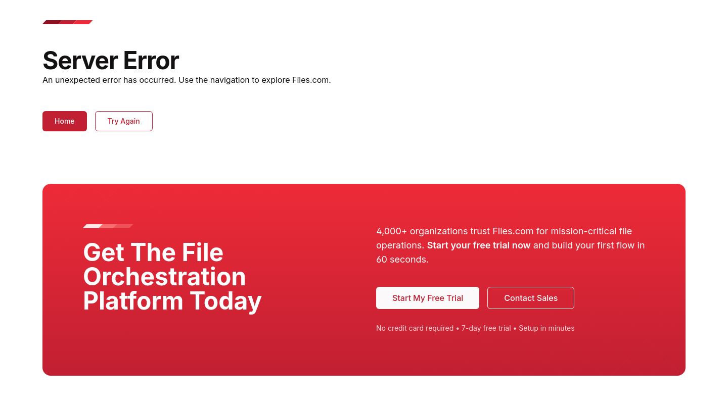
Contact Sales (531, 298)
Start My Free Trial (427, 298)
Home (65, 121)
